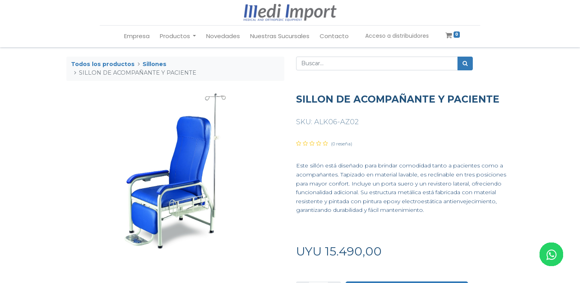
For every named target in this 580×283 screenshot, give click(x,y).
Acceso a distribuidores (397, 36)
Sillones (154, 64)
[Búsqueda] (465, 63)
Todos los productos (103, 64)
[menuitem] (137, 36)
